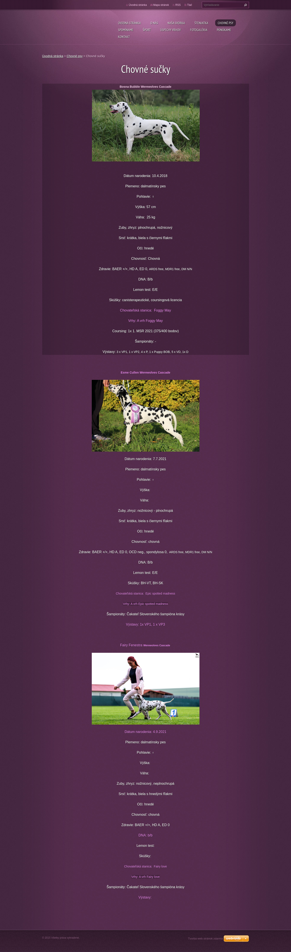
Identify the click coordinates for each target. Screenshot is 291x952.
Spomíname (125, 30)
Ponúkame (224, 30)
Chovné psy (225, 23)
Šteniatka (201, 23)
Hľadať (245, 5)
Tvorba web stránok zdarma (205, 938)
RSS (178, 4)
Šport (147, 30)
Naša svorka (176, 23)
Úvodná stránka (129, 23)
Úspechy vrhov (170, 30)
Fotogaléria (198, 30)
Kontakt (124, 36)
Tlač (189, 4)
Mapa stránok (161, 4)
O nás (154, 23)
